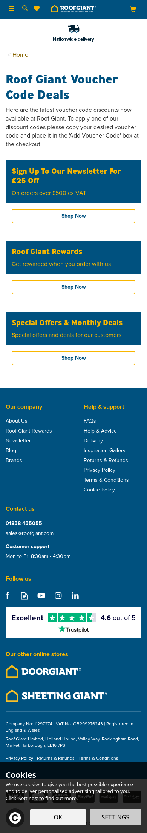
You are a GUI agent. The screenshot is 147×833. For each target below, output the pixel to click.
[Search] (25, 8)
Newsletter (18, 441)
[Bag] (133, 9)
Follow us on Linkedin (75, 595)
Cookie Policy (99, 490)
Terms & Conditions (106, 480)
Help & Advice (100, 431)
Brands (14, 460)
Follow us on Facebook (7, 595)
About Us (17, 421)
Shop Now (73, 216)
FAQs (90, 421)
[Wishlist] (38, 8)
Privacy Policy (99, 470)
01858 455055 (24, 523)
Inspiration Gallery (105, 450)
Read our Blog (24, 595)
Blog (11, 450)
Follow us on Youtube (41, 595)
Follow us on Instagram (58, 595)
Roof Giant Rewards (29, 431)
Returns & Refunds (106, 460)
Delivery (93, 441)
